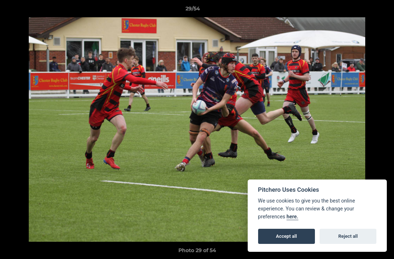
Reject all (348, 236)
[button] (363, 10)
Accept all (286, 236)
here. (292, 217)
